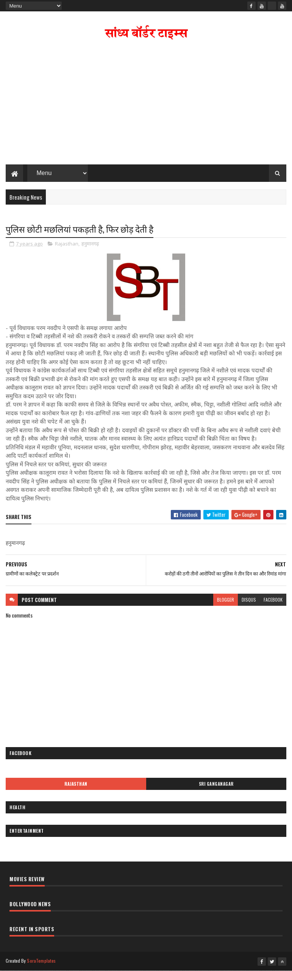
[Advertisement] (146, 104)
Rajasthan (66, 243)
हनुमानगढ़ (90, 243)
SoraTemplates (41, 960)
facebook (273, 599)
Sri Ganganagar (216, 784)
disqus (249, 599)
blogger (225, 599)
